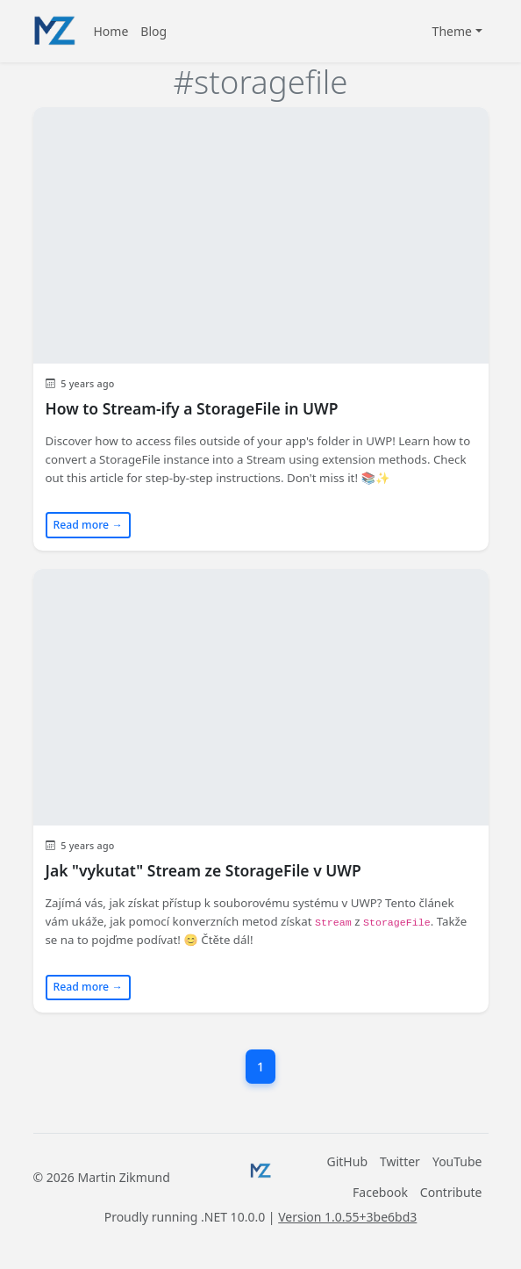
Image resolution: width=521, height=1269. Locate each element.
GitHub (347, 1161)
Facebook (380, 1192)
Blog (153, 31)
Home (111, 31)
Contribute (451, 1192)
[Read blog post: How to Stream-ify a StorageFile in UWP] (261, 329)
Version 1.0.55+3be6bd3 (347, 1216)
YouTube (457, 1161)
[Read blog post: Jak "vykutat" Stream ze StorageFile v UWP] (261, 791)
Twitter (400, 1161)
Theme (452, 31)
